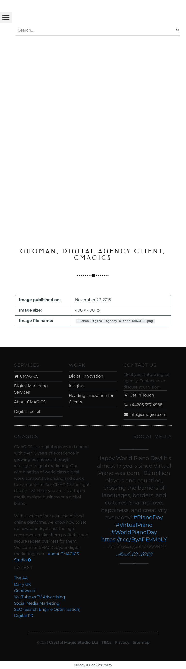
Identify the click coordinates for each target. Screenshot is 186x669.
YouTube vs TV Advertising (39, 597)
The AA (21, 578)
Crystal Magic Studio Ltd (73, 642)
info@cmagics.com (145, 414)
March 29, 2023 (134, 554)
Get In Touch (139, 395)
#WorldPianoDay (134, 532)
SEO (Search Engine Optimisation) (47, 609)
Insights (76, 386)
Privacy (122, 642)
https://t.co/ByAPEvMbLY (134, 539)
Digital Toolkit (27, 411)
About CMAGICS (30, 402)
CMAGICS (26, 376)
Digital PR (23, 615)
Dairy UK (22, 584)
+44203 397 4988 (143, 405)
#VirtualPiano (134, 525)
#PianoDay (148, 517)
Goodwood (24, 590)
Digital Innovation (86, 376)
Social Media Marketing (36, 603)
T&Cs (106, 642)
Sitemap (141, 642)
